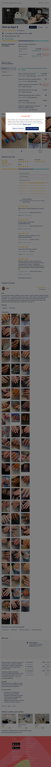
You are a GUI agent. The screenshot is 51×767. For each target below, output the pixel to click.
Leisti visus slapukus (32, 128)
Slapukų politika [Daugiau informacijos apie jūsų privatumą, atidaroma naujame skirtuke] (27, 124)
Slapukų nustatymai (18, 128)
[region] (25, 122)
